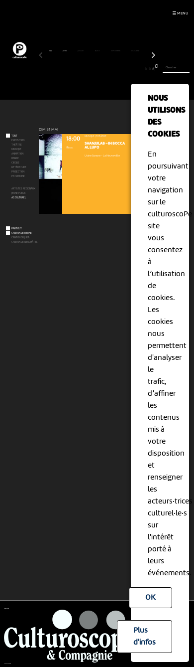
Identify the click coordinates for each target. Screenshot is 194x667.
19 (108, 68)
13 (86, 68)
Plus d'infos (144, 637)
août (97, 51)
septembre (116, 51)
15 (93, 68)
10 (74, 68)
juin (65, 51)
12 (82, 68)
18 (104, 68)
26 (134, 68)
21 (115, 68)
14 (89, 68)
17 (100, 68)
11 (78, 68)
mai (50, 51)
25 (130, 68)
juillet (81, 51)
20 (112, 68)
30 (149, 68)
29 (146, 68)
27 (138, 68)
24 (127, 68)
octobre (135, 51)
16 (96, 68)
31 (153, 68)
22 (119, 68)
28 (142, 68)
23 (123, 68)
